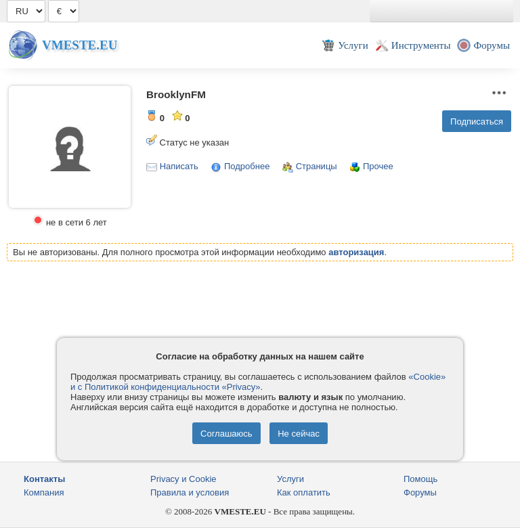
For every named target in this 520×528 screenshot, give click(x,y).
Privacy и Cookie (183, 479)
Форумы (420, 492)
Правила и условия (189, 492)
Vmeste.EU (79, 45)
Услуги (290, 479)
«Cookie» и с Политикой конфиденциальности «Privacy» (258, 382)
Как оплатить (303, 492)
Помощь (420, 479)
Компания (44, 492)
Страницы (316, 166)
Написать (179, 166)
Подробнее (246, 166)
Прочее (378, 166)
